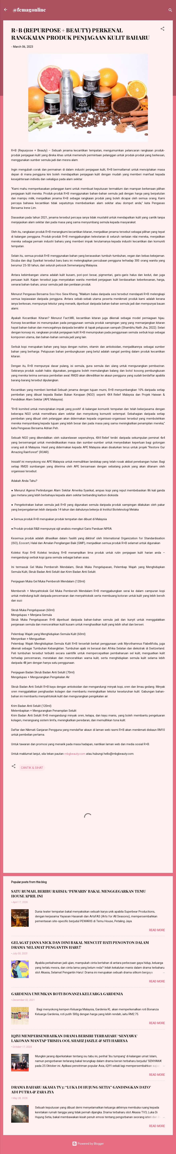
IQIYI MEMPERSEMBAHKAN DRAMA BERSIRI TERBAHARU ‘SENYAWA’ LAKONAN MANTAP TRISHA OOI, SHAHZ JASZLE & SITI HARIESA (74, 1038)
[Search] (170, 11)
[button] (162, 29)
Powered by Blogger (88, 1143)
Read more (157, 930)
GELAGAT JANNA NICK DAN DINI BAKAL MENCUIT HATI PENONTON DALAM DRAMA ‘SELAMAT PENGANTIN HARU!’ (80, 945)
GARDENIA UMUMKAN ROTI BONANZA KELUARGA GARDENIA (67, 993)
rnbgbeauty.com (74, 754)
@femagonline (29, 9)
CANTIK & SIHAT (32, 768)
